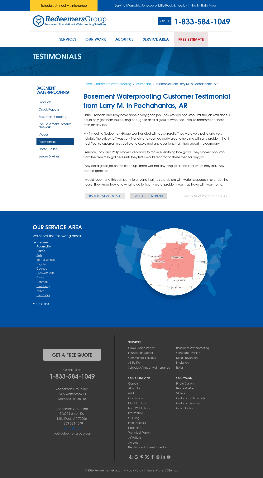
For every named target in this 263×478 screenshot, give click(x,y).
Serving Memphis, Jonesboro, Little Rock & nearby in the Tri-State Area (165, 5)
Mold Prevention (187, 358)
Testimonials (47, 141)
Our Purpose (136, 398)
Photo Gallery (48, 149)
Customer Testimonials (190, 398)
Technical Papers (139, 432)
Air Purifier (134, 362)
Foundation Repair (140, 353)
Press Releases (137, 423)
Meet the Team (138, 403)
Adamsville (43, 246)
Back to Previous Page (105, 196)
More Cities (41, 303)
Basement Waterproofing (52, 90)
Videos (43, 134)
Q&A (131, 393)
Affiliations (134, 437)
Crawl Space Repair (141, 348)
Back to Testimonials (148, 196)
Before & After (49, 156)
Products (45, 102)
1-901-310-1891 (72, 428)
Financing (134, 428)
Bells (39, 255)
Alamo (40, 251)
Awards (133, 442)
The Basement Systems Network (55, 125)
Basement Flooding (53, 116)
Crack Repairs (49, 109)
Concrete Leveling (188, 353)
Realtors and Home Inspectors (147, 447)
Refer (179, 367)
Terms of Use (155, 470)
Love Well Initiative (140, 408)
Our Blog (133, 418)
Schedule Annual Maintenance (64, 5)
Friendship (43, 295)
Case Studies (184, 408)
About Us (134, 388)
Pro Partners (135, 413)
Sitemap (172, 470)
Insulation (182, 362)
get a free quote (72, 354)
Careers (133, 383)
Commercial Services (141, 358)
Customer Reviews (188, 403)
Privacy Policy (133, 470)
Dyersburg (43, 286)
